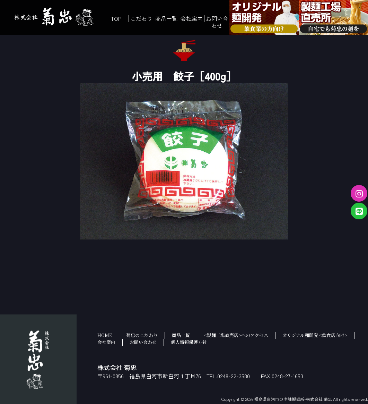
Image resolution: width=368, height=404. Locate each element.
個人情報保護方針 (189, 342)
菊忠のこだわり (142, 335)
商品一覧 (166, 18)
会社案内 (192, 18)
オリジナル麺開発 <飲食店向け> (314, 335)
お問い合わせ (217, 22)
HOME (104, 335)
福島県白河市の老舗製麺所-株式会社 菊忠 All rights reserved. (311, 399)
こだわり (141, 18)
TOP (116, 18)
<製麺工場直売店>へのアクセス (236, 335)
